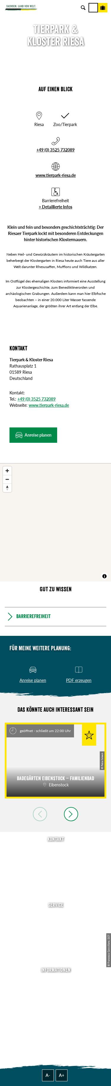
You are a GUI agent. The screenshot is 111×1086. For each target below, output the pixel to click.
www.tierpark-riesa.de (56, 175)
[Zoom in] (7, 470)
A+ (61, 1075)
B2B (55, 940)
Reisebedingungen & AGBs (55, 1022)
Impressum (56, 997)
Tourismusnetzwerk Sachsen (55, 1014)
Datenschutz (55, 1005)
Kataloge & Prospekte (55, 949)
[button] (33, 435)
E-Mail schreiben (55, 858)
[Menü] (93, 7)
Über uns (55, 981)
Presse (56, 932)
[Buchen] (102, 7)
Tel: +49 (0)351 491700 (55, 850)
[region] (55, 522)
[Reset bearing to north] (7, 488)
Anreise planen (55, 916)
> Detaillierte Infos (55, 206)
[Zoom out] (7, 479)
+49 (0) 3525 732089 (55, 149)
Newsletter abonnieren (55, 924)
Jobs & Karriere (56, 989)
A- (48, 1075)
